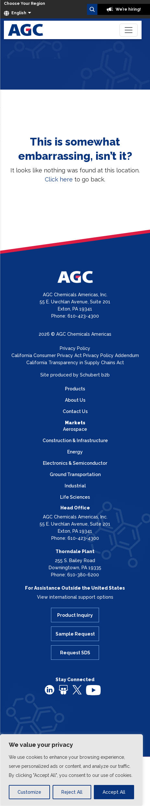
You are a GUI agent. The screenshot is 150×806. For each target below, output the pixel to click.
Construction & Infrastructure (75, 440)
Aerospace (75, 429)
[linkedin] (49, 689)
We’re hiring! (123, 9)
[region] (71, 770)
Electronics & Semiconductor (75, 463)
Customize (29, 792)
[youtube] (93, 690)
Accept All (114, 792)
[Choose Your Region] (24, 3)
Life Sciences (75, 497)
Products (75, 388)
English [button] (15, 13)
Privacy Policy (75, 348)
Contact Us (75, 411)
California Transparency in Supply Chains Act (75, 362)
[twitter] (77, 689)
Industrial (75, 485)
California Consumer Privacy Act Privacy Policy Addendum (75, 355)
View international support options (75, 597)
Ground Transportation (75, 474)
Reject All (71, 792)
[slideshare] (63, 689)
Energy (75, 451)
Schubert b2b (95, 374)
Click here (59, 179)
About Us (75, 400)
